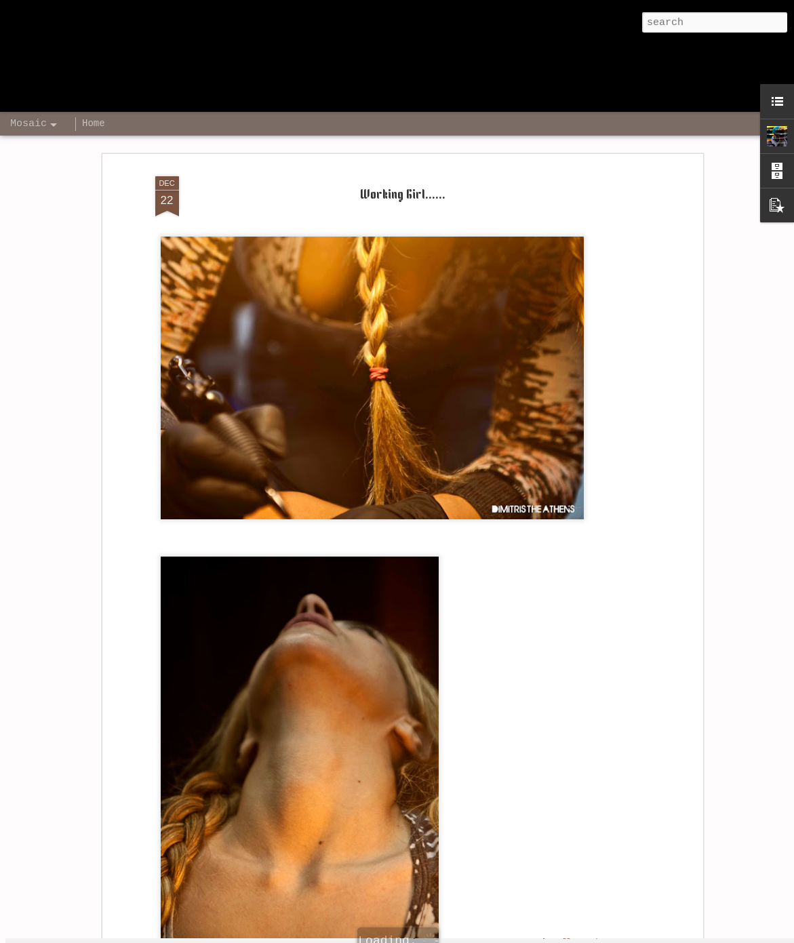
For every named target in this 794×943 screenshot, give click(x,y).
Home (93, 123)
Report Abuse (609, 935)
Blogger (565, 935)
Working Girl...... (402, 163)
